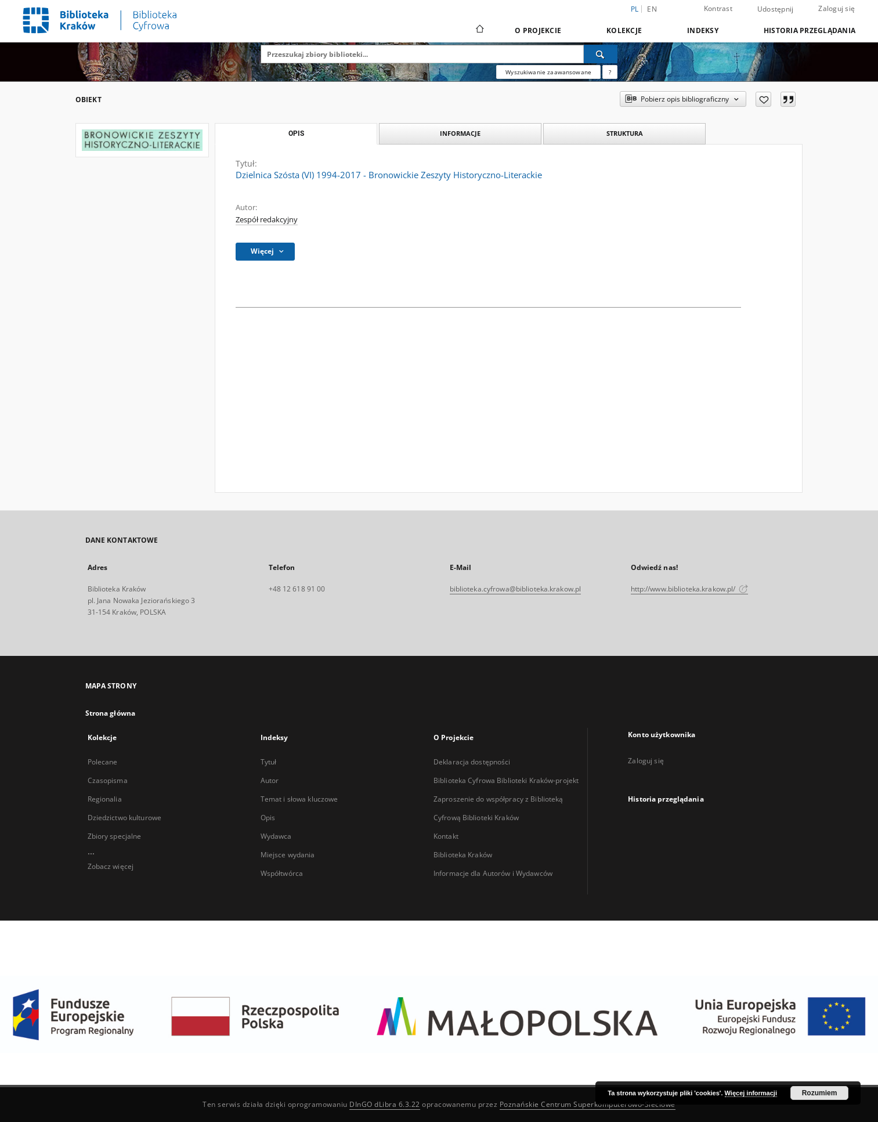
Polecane (103, 762)
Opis (268, 817)
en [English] (652, 9)
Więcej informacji (751, 1092)
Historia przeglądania (809, 30)
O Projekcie (538, 30)
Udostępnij (775, 9)
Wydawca (276, 836)
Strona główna (110, 713)
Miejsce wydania (288, 855)
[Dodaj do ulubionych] (763, 99)
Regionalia (105, 799)
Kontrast (718, 8)
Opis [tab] (296, 133)
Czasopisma (108, 780)
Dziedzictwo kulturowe (125, 817)
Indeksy (702, 30)
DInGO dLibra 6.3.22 (384, 1104)
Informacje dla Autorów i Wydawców (492, 873)
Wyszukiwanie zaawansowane (548, 72)
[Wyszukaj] (600, 54)
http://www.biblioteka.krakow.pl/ (690, 589)
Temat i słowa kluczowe (299, 799)
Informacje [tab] (460, 133)
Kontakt (445, 836)
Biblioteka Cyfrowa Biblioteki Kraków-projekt (506, 780)
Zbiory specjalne (115, 836)
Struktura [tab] (624, 133)
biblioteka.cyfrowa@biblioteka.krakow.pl (515, 589)
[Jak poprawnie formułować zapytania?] (609, 72)
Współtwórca (282, 873)
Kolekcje (624, 30)
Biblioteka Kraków (462, 855)
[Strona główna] (479, 30)
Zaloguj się (836, 8)
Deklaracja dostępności (472, 762)
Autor (270, 780)
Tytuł (269, 762)
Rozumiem (819, 1093)
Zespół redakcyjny (267, 220)
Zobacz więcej (111, 866)
